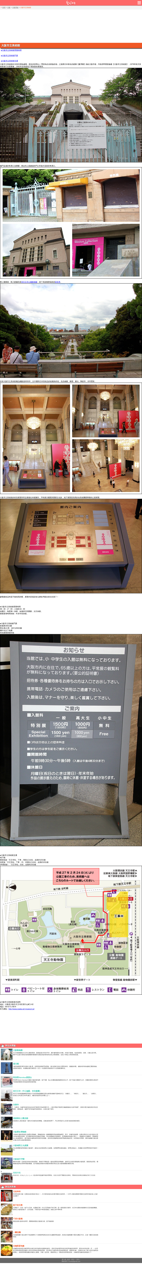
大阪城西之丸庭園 (20, 1145)
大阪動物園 (18, 1050)
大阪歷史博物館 (19, 1132)
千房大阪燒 (18, 1219)
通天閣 (16, 1064)
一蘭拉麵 (17, 1232)
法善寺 (16, 1105)
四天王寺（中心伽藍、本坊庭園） (27, 1091)
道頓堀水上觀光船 (20, 1118)
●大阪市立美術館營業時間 (11, 50)
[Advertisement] (71, 27)
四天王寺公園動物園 (29, 282)
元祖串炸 (17, 1191)
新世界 (57, 282)
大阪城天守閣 (18, 1159)
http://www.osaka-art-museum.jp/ (21, 1009)
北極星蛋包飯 (18, 1246)
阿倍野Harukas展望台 (22, 1077)
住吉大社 (17, 1173)
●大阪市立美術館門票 (9, 56)
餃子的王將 (18, 1205)
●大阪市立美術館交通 (9, 61)
